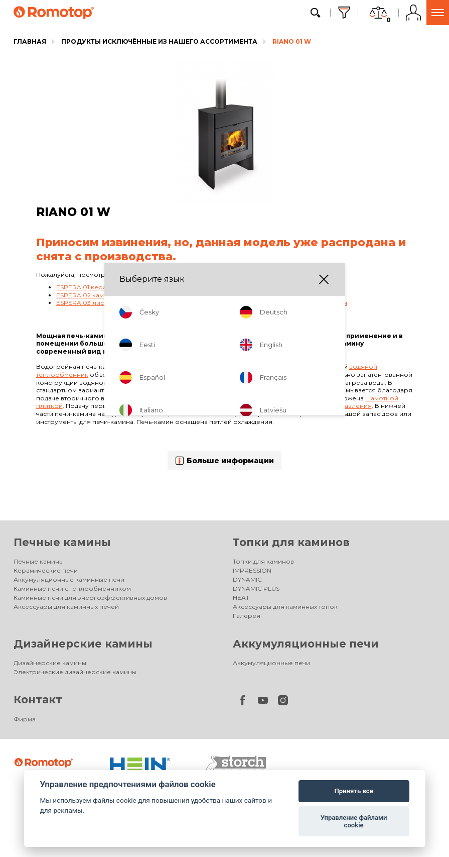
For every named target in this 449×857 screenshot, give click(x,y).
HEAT (241, 597)
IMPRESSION (252, 570)
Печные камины (62, 542)
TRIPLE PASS (189, 382)
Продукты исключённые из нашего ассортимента (159, 41)
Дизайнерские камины (83, 643)
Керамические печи (46, 570)
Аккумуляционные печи (306, 643)
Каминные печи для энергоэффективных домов (90, 597)
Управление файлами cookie (354, 821)
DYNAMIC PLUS (256, 588)
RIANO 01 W (291, 41)
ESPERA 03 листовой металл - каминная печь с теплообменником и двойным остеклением (201, 302)
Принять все (353, 791)
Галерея (246, 615)
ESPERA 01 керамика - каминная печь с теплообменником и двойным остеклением (189, 287)
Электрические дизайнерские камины (75, 672)
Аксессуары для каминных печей (66, 606)
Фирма (25, 719)
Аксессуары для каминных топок (285, 606)
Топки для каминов (291, 542)
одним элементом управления (322, 405)
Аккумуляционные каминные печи (69, 579)
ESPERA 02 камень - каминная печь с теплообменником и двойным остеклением (185, 295)
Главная (30, 41)
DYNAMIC (247, 579)
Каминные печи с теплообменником (72, 588)
